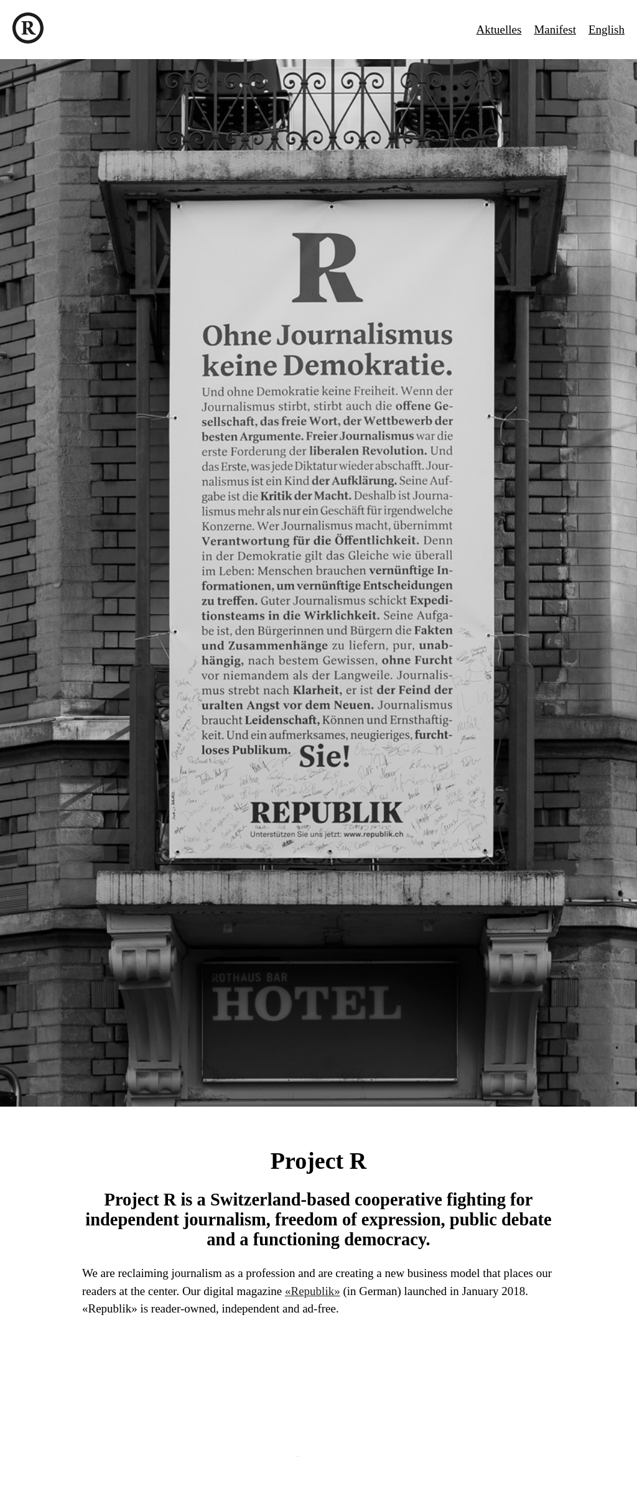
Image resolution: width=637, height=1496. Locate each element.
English (606, 29)
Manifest (555, 29)
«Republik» (312, 1291)
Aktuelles (499, 29)
